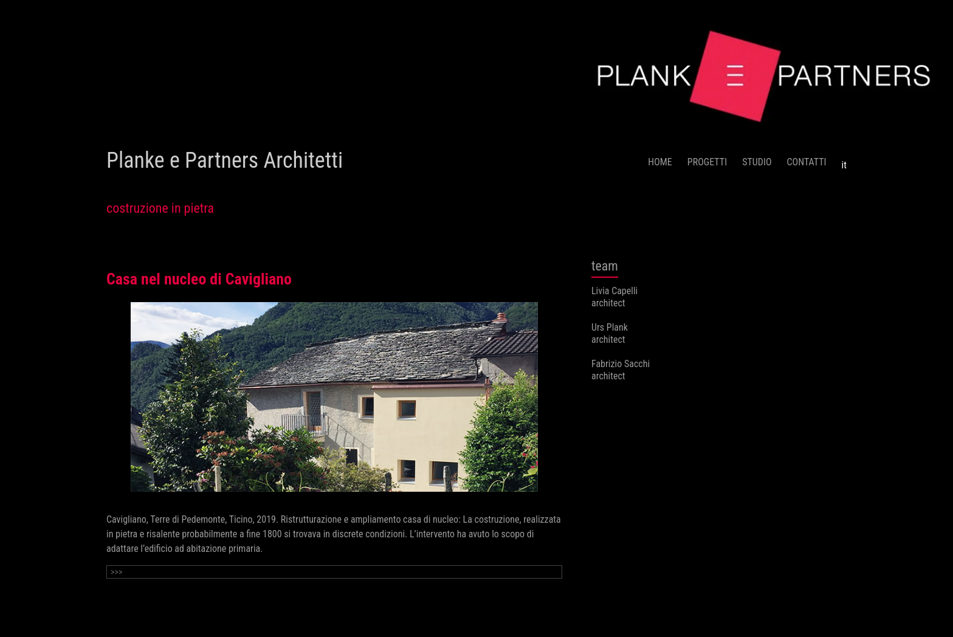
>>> (116, 572)
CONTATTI (807, 162)
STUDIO (756, 162)
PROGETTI (707, 162)
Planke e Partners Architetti (224, 160)
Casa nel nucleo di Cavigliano (199, 279)
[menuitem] (844, 160)
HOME (660, 162)
